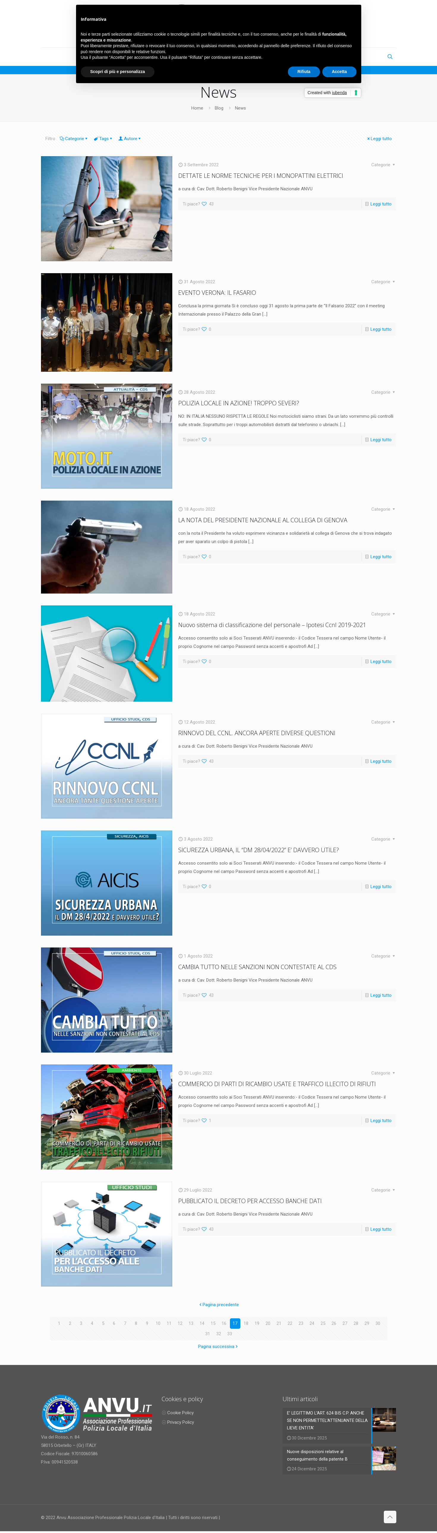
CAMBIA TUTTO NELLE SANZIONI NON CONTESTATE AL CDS (257, 967)
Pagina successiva (218, 1346)
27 (345, 1323)
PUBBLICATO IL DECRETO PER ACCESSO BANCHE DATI (250, 1201)
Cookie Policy (180, 1412)
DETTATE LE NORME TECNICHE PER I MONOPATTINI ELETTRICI (260, 176)
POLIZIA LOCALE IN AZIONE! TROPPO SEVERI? (238, 403)
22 (290, 1323)
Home (197, 108)
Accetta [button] (339, 71)
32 (218, 1333)
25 (323, 1323)
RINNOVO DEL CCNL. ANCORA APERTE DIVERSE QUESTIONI (256, 733)
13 (191, 1323)
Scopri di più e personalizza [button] (117, 71)
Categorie (74, 138)
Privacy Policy (180, 1422)
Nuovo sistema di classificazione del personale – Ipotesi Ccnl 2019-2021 (272, 625)
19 (257, 1323)
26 (334, 1323)
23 (301, 1323)
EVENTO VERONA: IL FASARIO (217, 293)
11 (169, 1323)
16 (224, 1323)
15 (213, 1323)
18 (246, 1323)
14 (202, 1323)
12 (180, 1323)
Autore (130, 138)
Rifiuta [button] (303, 71)
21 (279, 1323)
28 (356, 1323)
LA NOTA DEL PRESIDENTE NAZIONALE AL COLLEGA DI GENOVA (262, 520)
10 (158, 1323)
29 (367, 1323)
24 (312, 1323)
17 (235, 1323)
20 (268, 1323)
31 (207, 1333)
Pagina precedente (218, 1304)
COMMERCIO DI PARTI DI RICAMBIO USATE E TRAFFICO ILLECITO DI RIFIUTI (277, 1084)
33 (229, 1333)
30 (378, 1323)
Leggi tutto (379, 138)
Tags (103, 138)
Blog (219, 108)
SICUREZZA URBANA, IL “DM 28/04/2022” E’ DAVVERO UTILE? (258, 850)
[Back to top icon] (390, 1519)
